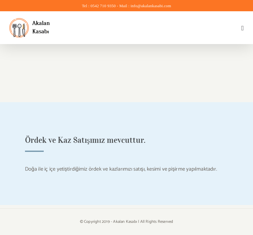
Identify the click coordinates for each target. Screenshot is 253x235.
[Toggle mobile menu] (242, 28)
